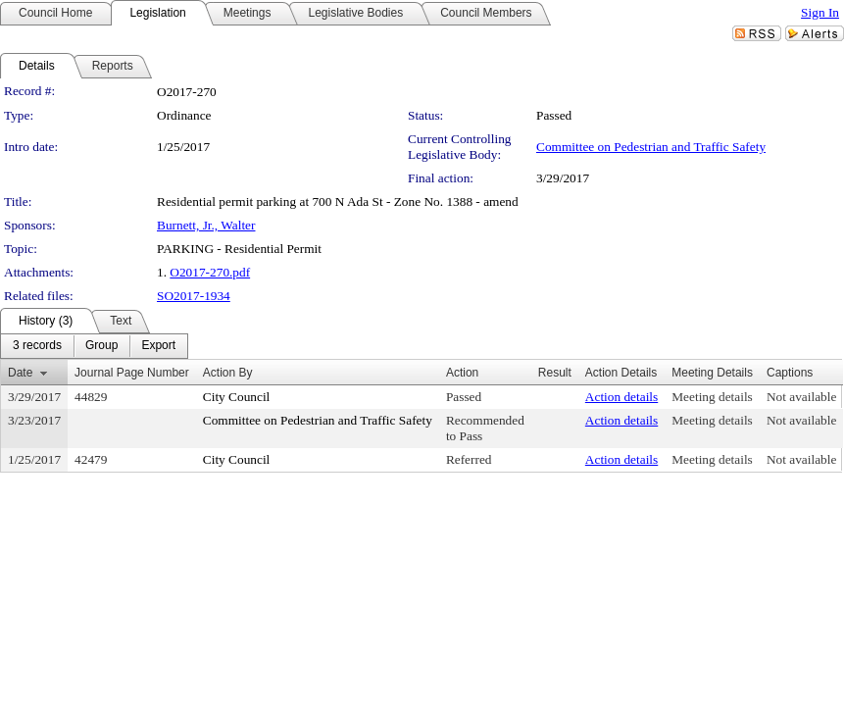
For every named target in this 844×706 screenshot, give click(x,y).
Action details (621, 396)
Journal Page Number (131, 372)
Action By (228, 372)
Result (554, 372)
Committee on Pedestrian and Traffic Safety (651, 146)
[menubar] (94, 346)
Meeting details (712, 396)
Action (462, 372)
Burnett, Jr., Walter (206, 225)
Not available (801, 396)
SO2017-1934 (193, 295)
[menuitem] (37, 346)
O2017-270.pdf (210, 272)
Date (20, 372)
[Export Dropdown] (158, 346)
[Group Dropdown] (101, 346)
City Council (237, 396)
